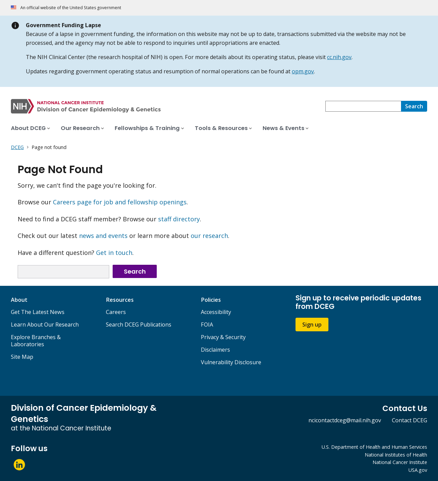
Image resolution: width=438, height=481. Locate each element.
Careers (116, 312)
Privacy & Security (223, 337)
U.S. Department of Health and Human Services (374, 447)
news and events (103, 236)
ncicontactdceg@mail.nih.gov (344, 420)
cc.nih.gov (339, 57)
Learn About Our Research (45, 324)
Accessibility (216, 312)
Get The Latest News (37, 312)
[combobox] (363, 106)
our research (209, 236)
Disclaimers (215, 349)
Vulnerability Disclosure (231, 362)
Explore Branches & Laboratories (36, 340)
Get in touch (114, 252)
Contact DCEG (409, 420)
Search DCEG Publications (138, 324)
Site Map (22, 356)
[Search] (414, 106)
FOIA (207, 324)
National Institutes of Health (396, 454)
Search (135, 271)
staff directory (179, 219)
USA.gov (417, 470)
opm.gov (303, 71)
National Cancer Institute (400, 462)
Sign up (312, 324)
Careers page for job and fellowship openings (120, 202)
